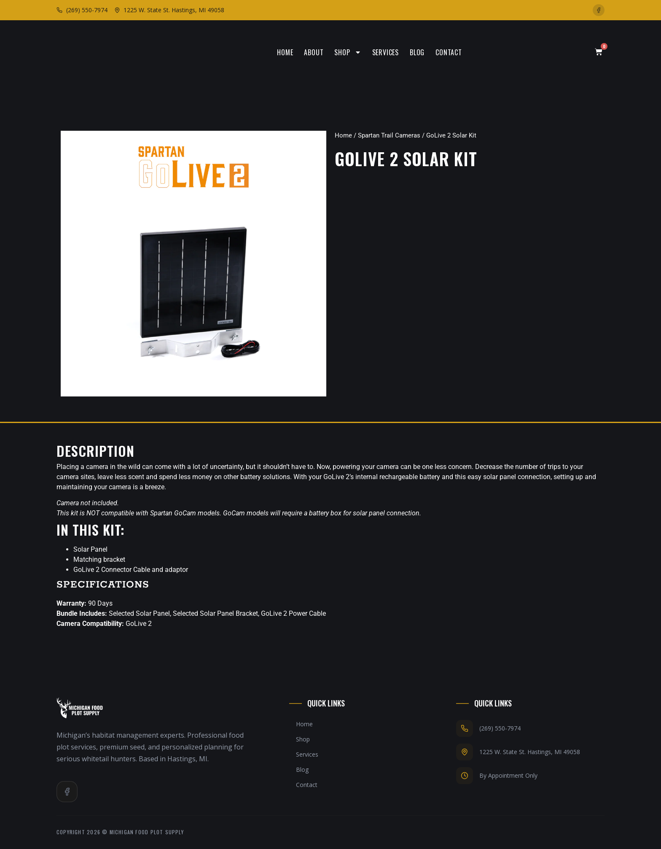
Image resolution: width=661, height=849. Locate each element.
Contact (448, 52)
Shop (347, 52)
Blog (417, 52)
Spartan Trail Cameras (389, 135)
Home (285, 52)
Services (385, 52)
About (313, 52)
